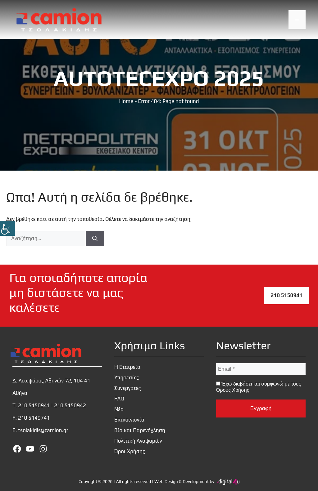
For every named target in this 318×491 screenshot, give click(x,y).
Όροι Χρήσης (129, 451)
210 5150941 (286, 295)
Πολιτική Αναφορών (138, 441)
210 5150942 (70, 405)
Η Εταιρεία (127, 367)
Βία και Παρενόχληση (139, 430)
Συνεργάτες (127, 388)
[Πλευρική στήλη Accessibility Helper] (7, 228)
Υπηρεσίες (126, 377)
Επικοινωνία (129, 420)
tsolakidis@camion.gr (43, 430)
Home (126, 101)
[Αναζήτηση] (95, 238)
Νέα (119, 409)
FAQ (119, 398)
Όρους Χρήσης (232, 390)
